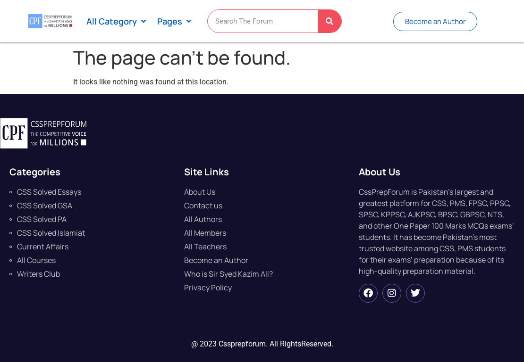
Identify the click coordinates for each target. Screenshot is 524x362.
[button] (117, 21)
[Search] (329, 21)
